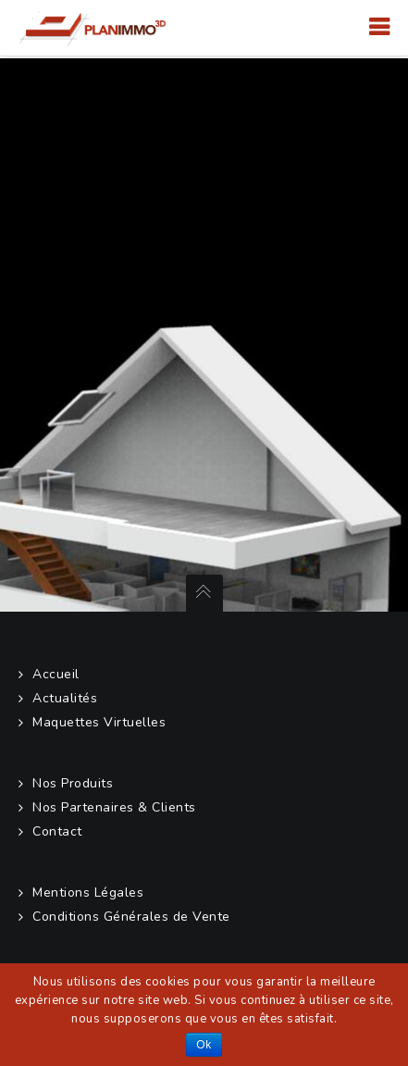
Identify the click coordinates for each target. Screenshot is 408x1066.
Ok (203, 1044)
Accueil (56, 674)
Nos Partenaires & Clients (114, 807)
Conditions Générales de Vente (131, 916)
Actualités (64, 698)
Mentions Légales (87, 892)
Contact (57, 831)
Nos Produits (72, 783)
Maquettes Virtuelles (99, 722)
